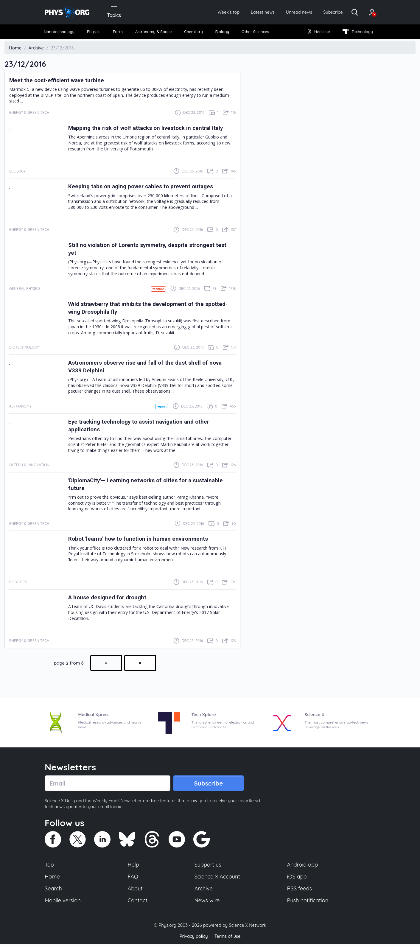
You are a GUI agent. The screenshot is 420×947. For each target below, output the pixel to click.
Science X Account (217, 879)
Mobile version (63, 903)
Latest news (249, 12)
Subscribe (324, 12)
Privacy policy (193, 939)
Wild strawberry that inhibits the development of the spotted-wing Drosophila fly (140, 309)
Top (49, 866)
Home (52, 879)
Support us (208, 866)
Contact (138, 903)
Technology (355, 32)
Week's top (212, 12)
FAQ (133, 879)
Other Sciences (254, 32)
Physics (95, 32)
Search (54, 891)
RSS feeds (299, 891)
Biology (222, 32)
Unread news (288, 12)
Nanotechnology (61, 32)
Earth (118, 32)
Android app (303, 866)
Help (134, 866)
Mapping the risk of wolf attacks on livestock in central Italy (151, 129)
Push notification (308, 903)
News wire (207, 903)
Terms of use (227, 939)
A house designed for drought (109, 599)
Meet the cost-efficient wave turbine (59, 81)
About (135, 891)
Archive (203, 891)
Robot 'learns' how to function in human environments (142, 540)
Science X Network (247, 929)
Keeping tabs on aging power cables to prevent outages (145, 187)
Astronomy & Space (153, 32)
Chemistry (194, 32)
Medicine (318, 32)
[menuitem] (61, 32)
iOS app (297, 879)
